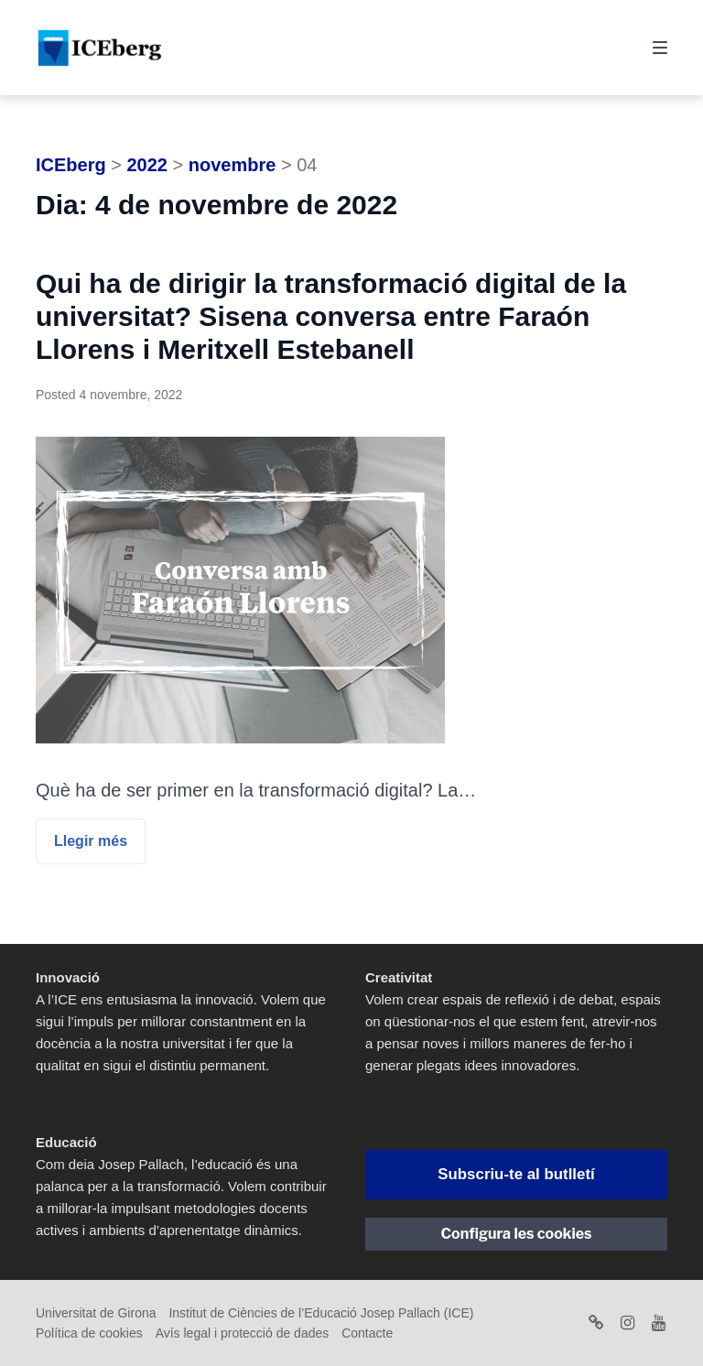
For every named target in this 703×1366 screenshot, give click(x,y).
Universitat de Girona (96, 1313)
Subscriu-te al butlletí (516, 1174)
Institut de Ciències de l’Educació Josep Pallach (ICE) (320, 1313)
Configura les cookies (516, 1233)
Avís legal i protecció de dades (243, 1333)
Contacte (367, 1333)
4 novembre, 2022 (130, 394)
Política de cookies (89, 1333)
